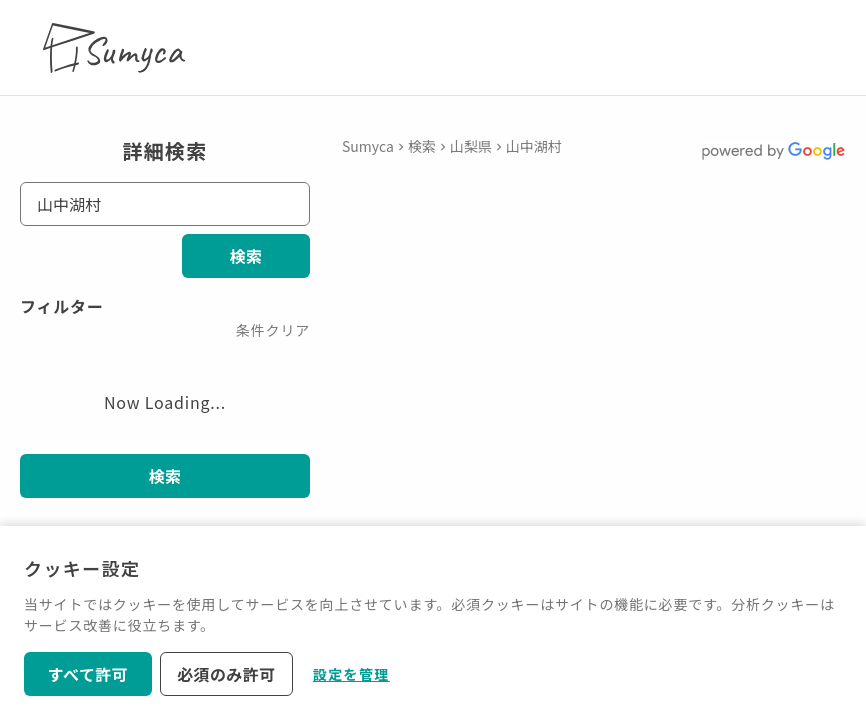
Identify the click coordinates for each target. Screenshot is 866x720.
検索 (246, 256)
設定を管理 (351, 674)
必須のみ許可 (226, 674)
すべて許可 (88, 674)
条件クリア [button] (273, 330)
